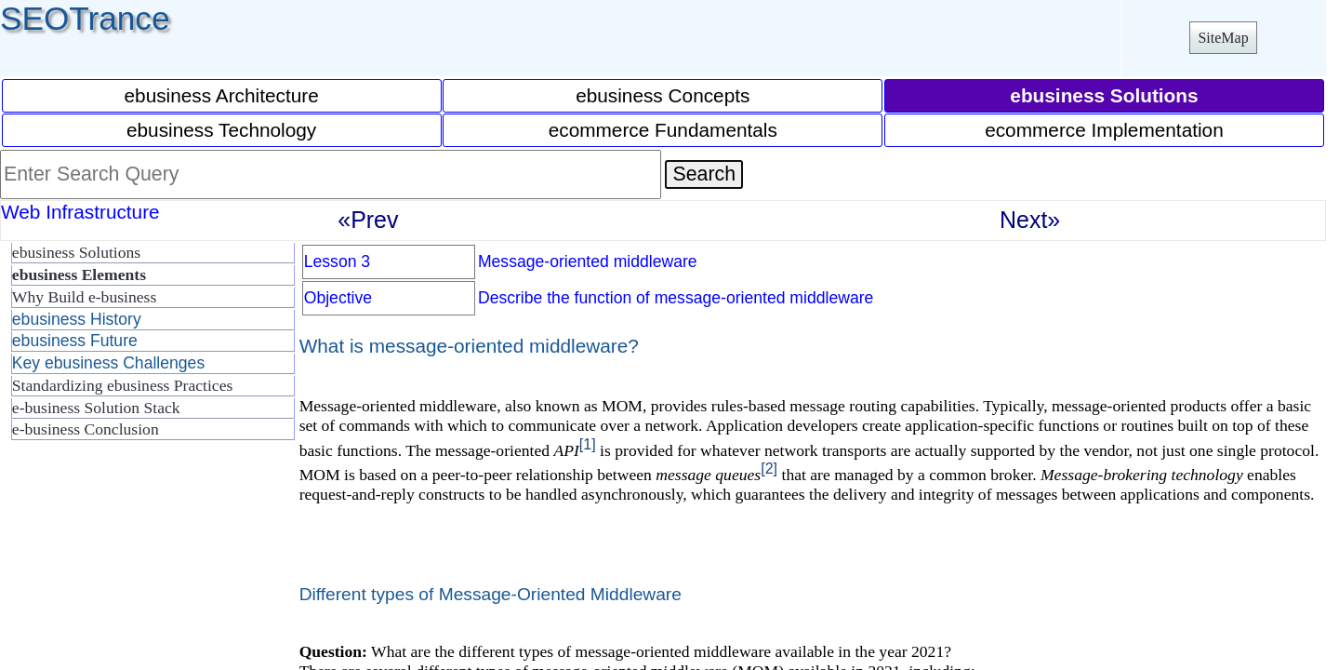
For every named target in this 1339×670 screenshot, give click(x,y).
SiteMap (1223, 38)
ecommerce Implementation (1104, 130)
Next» (1030, 220)
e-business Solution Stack (96, 407)
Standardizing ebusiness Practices (122, 385)
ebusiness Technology (221, 130)
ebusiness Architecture (222, 95)
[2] (769, 468)
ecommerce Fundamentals (663, 130)
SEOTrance (85, 18)
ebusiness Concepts (662, 95)
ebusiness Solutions (76, 252)
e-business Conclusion (85, 429)
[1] (587, 444)
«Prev (368, 220)
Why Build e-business (84, 297)
